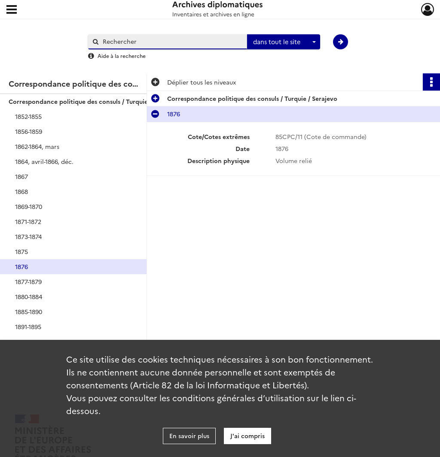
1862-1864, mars (37, 146)
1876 (21, 266)
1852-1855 (28, 116)
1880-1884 (28, 296)
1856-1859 (28, 131)
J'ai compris (247, 435)
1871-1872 (28, 221)
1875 (21, 251)
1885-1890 (28, 311)
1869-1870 (28, 206)
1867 (21, 176)
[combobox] (283, 42)
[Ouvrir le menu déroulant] (11, 10)
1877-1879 (28, 281)
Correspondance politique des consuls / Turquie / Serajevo (94, 101)
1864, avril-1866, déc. (44, 161)
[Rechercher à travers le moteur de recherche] (172, 41)
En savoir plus (189, 435)
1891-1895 (28, 326)
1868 (21, 191)
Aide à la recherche (122, 55)
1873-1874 (28, 236)
